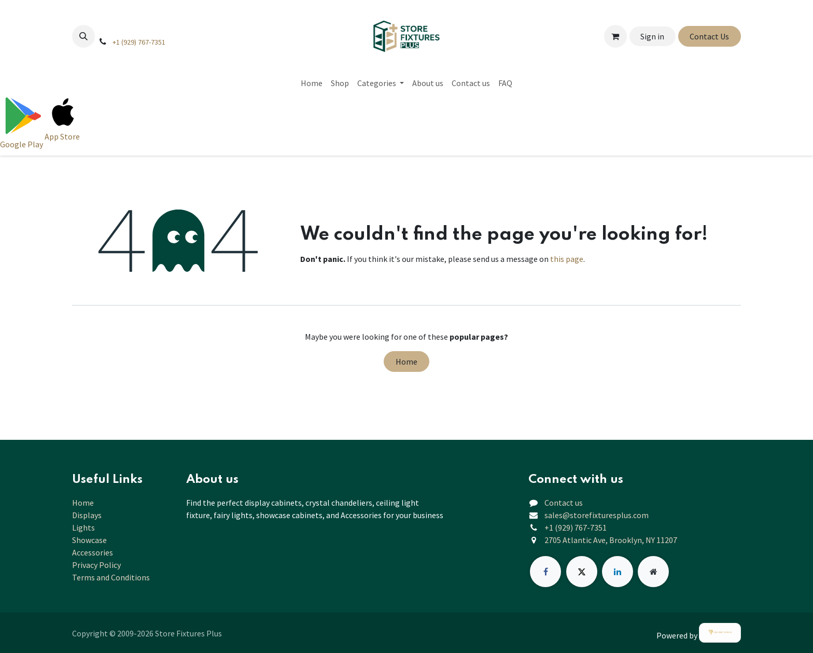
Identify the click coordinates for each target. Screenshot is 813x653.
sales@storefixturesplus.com (596, 515)
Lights (83, 527)
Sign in (652, 36)
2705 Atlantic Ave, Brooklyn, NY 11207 (610, 540)
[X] (581, 571)
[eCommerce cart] (615, 36)
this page (566, 259)
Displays (87, 515)
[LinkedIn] (617, 571)
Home (406, 361)
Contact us (563, 502)
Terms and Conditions (111, 577)
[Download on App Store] (63, 121)
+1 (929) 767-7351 (139, 42)
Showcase (89, 540)
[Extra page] (653, 571)
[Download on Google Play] (22, 121)
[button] (83, 36)
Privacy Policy (96, 565)
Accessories (92, 552)
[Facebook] (545, 571)
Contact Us (709, 36)
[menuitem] (312, 83)
